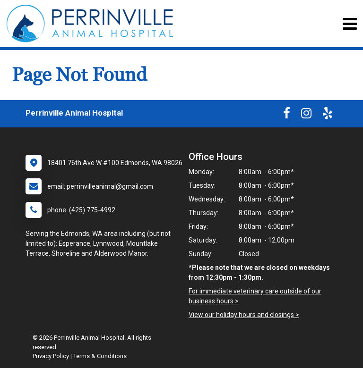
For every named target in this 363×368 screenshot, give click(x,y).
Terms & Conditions (100, 356)
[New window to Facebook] (286, 115)
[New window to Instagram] (306, 115)
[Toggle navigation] (349, 24)
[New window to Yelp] (327, 115)
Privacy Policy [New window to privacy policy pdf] (51, 356)
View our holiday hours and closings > (244, 314)
